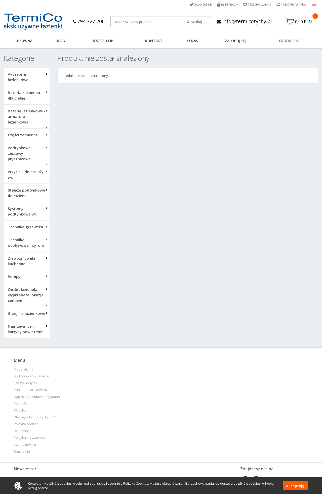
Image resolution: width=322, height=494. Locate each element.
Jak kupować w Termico (31, 377)
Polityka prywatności (29, 438)
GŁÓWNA (24, 41)
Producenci (290, 41)
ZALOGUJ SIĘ (235, 41)
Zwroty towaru (25, 445)
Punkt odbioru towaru (30, 390)
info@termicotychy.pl (244, 21)
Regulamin (22, 452)
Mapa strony (23, 370)
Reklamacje (22, 431)
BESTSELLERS (103, 41)
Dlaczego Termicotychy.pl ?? (35, 418)
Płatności (20, 404)
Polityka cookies (26, 424)
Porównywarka (293, 4)
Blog (60, 41)
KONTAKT (154, 41)
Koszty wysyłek (25, 383)
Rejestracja (227, 4)
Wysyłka (20, 411)
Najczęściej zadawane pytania (37, 397)
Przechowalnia (257, 4)
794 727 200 (88, 21)
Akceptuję (295, 485)
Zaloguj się (200, 4)
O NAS (192, 41)
